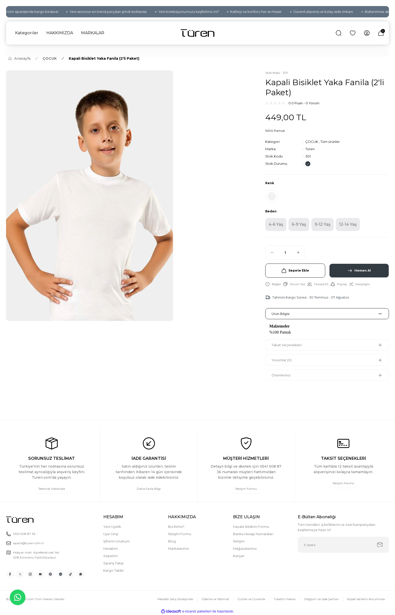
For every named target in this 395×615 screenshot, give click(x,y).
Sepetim (110, 556)
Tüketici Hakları (285, 599)
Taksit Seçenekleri (287, 345)
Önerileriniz (281, 375)
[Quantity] (285, 252)
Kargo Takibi (113, 570)
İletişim (239, 541)
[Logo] (197, 33)
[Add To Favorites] (273, 284)
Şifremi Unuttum (116, 541)
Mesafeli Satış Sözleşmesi (175, 599)
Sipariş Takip (113, 563)
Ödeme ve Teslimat (215, 599)
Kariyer (239, 556)
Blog (172, 541)
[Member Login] (367, 33)
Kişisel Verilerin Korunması (366, 599)
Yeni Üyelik (112, 527)
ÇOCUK (311, 142)
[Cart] (381, 33)
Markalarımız (178, 548)
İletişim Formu (179, 534)
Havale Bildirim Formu (251, 527)
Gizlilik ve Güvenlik (251, 599)
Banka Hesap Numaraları (253, 534)
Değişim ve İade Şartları (321, 599)
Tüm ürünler (330, 142)
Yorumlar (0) (281, 360)
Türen (310, 149)
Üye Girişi (110, 534)
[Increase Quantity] (300, 252)
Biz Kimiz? (176, 527)
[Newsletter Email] (343, 545)
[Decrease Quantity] (269, 252)
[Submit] (380, 545)
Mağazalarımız (245, 548)
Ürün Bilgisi (280, 314)
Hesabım (110, 548)
